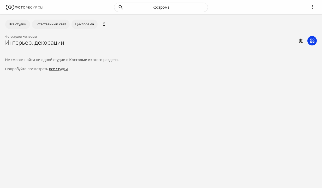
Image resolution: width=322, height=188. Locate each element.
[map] (301, 40)
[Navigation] (312, 6)
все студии (58, 68)
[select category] (104, 24)
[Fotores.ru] (24, 7)
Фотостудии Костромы (21, 36)
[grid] (312, 40)
